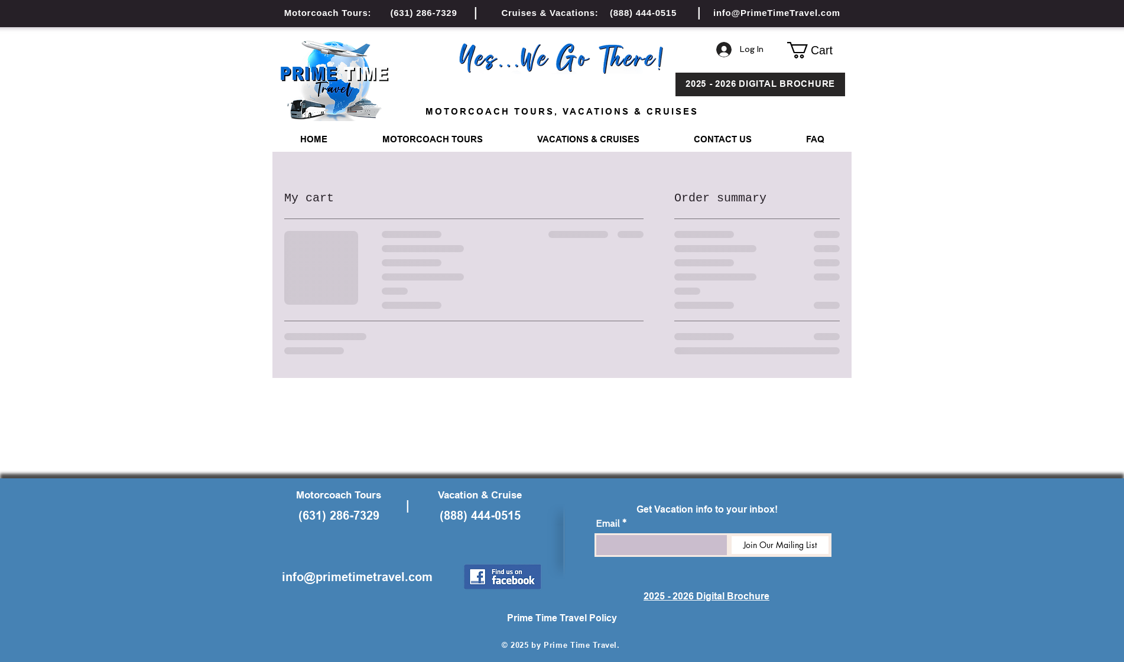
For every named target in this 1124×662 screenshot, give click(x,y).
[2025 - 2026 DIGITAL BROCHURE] (760, 84)
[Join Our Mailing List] (780, 545)
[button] (815, 50)
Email (607, 524)
